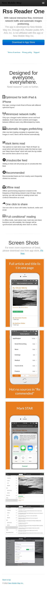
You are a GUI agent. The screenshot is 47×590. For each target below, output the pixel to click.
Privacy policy (27, 52)
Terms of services (14, 52)
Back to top (7, 580)
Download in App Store (23, 42)
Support (36, 52)
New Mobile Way (11, 3)
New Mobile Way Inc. (16, 583)
